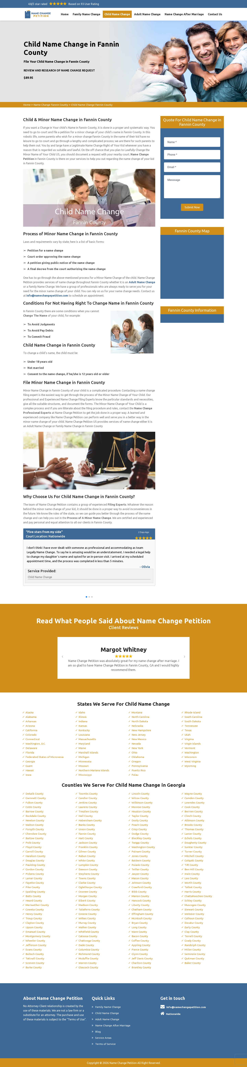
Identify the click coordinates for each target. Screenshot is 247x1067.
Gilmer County (87, 851)
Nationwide (173, 1014)
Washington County (144, 847)
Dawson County (88, 869)
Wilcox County (141, 798)
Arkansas (31, 721)
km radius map (192, 264)
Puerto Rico (139, 770)
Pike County (33, 887)
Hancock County (142, 900)
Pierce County (140, 949)
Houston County (142, 811)
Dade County (87, 945)
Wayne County (194, 793)
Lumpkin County (89, 864)
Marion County (141, 896)
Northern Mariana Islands (94, 770)
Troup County (34, 918)
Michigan (84, 756)
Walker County (88, 927)
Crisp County (140, 829)
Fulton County (34, 802)
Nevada (136, 743)
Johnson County (142, 882)
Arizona (30, 725)
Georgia (30, 761)
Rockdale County (36, 815)
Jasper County (140, 873)
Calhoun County (194, 918)
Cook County (193, 806)
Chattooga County (90, 940)
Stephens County (89, 873)
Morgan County (88, 896)
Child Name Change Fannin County (93, 104)
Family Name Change (86, 14)
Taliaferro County (90, 909)
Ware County (140, 931)
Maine (82, 748)
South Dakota (193, 721)
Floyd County (34, 847)
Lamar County (34, 878)
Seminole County (195, 953)
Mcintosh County (142, 918)
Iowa (29, 774)
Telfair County (140, 869)
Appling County (141, 945)
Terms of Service (105, 1043)
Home (65, 14)
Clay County (192, 931)
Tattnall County (35, 958)
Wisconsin (191, 756)
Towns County (88, 878)
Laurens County (88, 806)
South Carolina (194, 716)
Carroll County (35, 851)
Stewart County (194, 909)
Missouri (84, 765)
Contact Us (215, 14)
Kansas (83, 725)
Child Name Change (117, 14)
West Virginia (193, 761)
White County (87, 860)
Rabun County (87, 855)
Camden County (194, 798)
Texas (188, 730)
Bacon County (140, 936)
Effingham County (143, 913)
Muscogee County (196, 904)
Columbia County (89, 949)
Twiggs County (141, 842)
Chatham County (142, 909)
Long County (139, 927)
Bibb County (139, 891)
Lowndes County (195, 802)
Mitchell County (194, 855)
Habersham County (90, 820)
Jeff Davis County (143, 958)
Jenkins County (88, 802)
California (32, 730)
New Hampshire (141, 730)
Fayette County (35, 882)
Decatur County (194, 922)
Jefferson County (36, 945)
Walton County (35, 824)
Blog (98, 1031)
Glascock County (89, 967)
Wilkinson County (142, 802)
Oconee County (88, 891)
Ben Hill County (194, 869)
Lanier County (193, 833)
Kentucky (84, 730)
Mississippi (85, 774)
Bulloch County (35, 953)
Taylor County (140, 815)
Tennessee (191, 725)
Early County (192, 927)
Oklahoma (138, 756)
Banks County (87, 824)
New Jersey (138, 734)
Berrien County (194, 811)
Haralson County (36, 855)
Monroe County (141, 806)
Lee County (191, 878)
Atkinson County (195, 820)
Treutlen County (88, 811)
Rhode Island (193, 712)
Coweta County (35, 909)
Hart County (86, 838)
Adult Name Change (147, 14)
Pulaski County (141, 864)
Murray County (88, 922)
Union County (87, 829)
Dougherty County (196, 842)
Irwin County (192, 873)
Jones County (140, 855)
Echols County (193, 838)
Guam (29, 765)
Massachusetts (88, 739)
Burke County (34, 967)
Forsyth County (35, 829)
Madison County (89, 904)
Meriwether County (37, 904)
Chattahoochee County (199, 896)
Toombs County (89, 793)
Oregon (136, 761)
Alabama (31, 716)
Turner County (193, 851)
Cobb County (34, 806)
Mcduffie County (89, 958)
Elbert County (87, 900)
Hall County (86, 815)
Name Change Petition (123, 1062)
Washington (192, 752)
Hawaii (30, 770)
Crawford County (142, 887)
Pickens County (35, 873)
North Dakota (140, 721)
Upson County (34, 927)
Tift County (192, 864)
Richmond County (90, 953)
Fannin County (87, 833)
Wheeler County (35, 940)
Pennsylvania (140, 765)
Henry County (34, 913)
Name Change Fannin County (51, 104)
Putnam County (141, 851)
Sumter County (194, 847)
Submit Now (192, 207)
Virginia (189, 739)
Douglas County (35, 860)
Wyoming (190, 765)
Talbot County (193, 887)
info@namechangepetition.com (186, 1007)
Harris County (193, 891)
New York (137, 748)
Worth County (193, 882)
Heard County (34, 900)
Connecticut (33, 739)
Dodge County (140, 833)
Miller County (193, 949)
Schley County (193, 900)
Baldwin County (141, 860)
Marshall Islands (89, 752)
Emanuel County (36, 931)
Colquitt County (194, 860)
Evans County (34, 949)
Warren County (88, 962)
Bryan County (140, 922)
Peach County (140, 824)
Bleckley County (141, 838)
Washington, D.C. (36, 743)
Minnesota (85, 761)
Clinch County (193, 815)
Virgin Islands (193, 743)
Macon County (141, 878)
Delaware (31, 748)
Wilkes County (87, 918)
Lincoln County (141, 793)
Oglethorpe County (90, 887)
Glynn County (140, 953)
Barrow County (35, 811)
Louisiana (85, 734)
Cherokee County (36, 833)
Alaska (30, 712)
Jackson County (88, 842)
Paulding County (36, 864)
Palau (135, 774)
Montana (137, 712)
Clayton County (35, 922)
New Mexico (139, 739)
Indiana (83, 721)
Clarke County (87, 882)
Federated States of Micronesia (45, 756)
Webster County (194, 913)
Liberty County (141, 904)
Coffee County (140, 940)
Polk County (33, 842)
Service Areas (103, 1037)
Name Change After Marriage (184, 14)
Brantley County (141, 967)
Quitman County (195, 958)
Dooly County (140, 820)
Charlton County (142, 962)
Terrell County (193, 936)
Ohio (135, 752)
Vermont (190, 748)
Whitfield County (89, 931)
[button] (86, 597)
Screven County (35, 962)
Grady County (193, 940)
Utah (188, 734)
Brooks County (194, 824)
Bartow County (35, 838)
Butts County (34, 896)
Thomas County (195, 829)
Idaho (82, 712)
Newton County (35, 820)
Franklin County (88, 847)
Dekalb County (35, 793)
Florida (30, 752)
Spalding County (36, 891)
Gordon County (35, 869)
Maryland (84, 743)
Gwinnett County (36, 798)
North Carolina (141, 716)
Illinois (83, 716)
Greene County (88, 913)
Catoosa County (89, 936)
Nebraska (137, 725)
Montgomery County (38, 936)
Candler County (88, 798)
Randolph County (195, 945)
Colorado (31, 734)
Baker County (193, 962)
